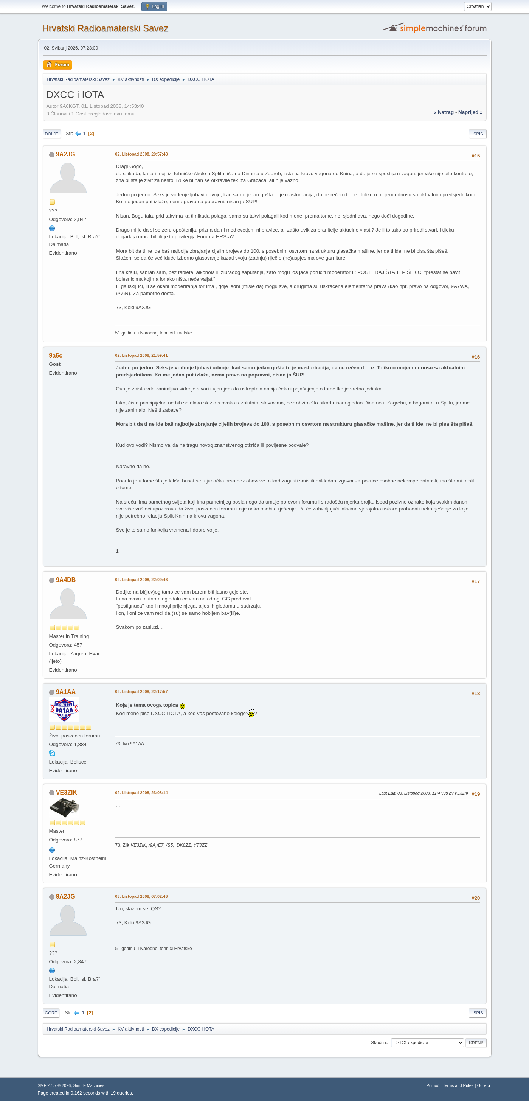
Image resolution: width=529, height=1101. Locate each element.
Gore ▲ (484, 1085)
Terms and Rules (458, 1085)
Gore (51, 1013)
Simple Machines (88, 1085)
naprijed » (470, 112)
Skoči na (379, 1042)
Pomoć (433, 1085)
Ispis (477, 134)
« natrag (444, 112)
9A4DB (66, 580)
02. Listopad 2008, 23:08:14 (141, 792)
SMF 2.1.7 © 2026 (54, 1085)
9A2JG (65, 154)
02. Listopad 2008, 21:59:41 (141, 355)
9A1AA (66, 692)
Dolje (52, 134)
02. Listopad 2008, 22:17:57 (141, 691)
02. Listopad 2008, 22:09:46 (141, 579)
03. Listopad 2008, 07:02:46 (141, 896)
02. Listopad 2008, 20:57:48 (141, 154)
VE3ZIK (66, 792)
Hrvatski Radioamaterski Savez (105, 28)
